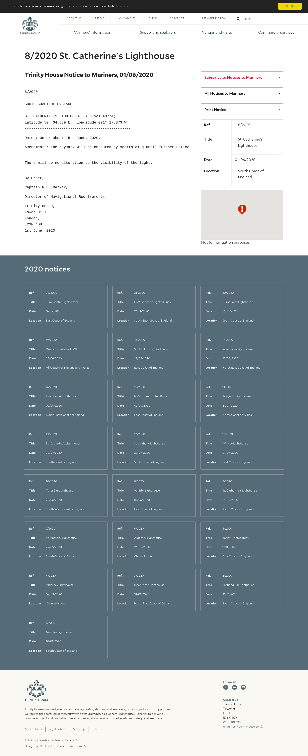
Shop (153, 18)
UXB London (46, 746)
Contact (177, 18)
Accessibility (33, 729)
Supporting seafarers (158, 32)
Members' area (213, 18)
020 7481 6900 (232, 722)
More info (123, 6)
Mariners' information (92, 32)
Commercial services (276, 32)
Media (100, 18)
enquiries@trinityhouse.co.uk (242, 726)
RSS (94, 729)
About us (74, 18)
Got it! (290, 6)
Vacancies (127, 18)
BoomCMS (81, 746)
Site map (79, 729)
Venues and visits (217, 32)
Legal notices (58, 729)
